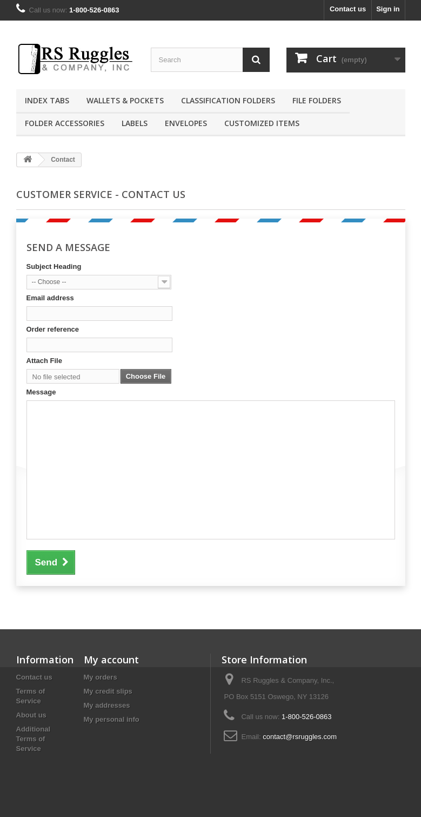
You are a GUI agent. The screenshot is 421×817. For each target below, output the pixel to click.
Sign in (387, 9)
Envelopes (186, 123)
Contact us (348, 9)
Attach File (44, 361)
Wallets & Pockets (125, 100)
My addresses (107, 705)
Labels (135, 123)
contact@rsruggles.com (300, 737)
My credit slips (108, 691)
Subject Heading (54, 266)
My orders (100, 677)
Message (41, 392)
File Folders (316, 100)
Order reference (52, 329)
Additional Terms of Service (33, 739)
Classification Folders (228, 100)
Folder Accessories (64, 123)
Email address (50, 298)
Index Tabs (47, 100)
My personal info (111, 719)
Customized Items (261, 123)
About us (31, 715)
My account (111, 659)
